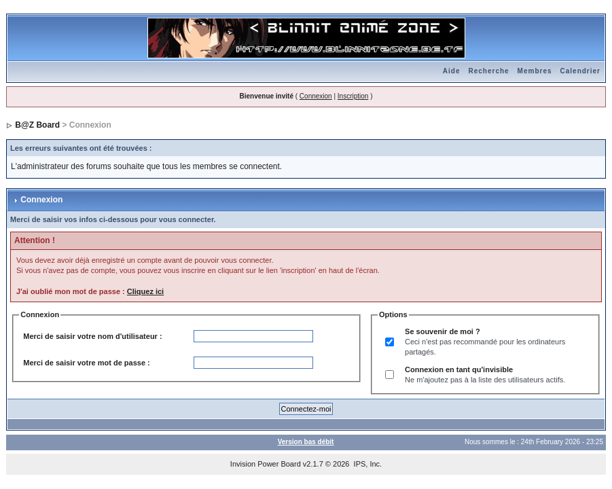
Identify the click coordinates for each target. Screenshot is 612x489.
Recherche (488, 71)
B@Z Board (37, 125)
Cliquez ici (145, 291)
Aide (452, 71)
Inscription (353, 96)
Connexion (316, 96)
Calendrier (580, 71)
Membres (535, 71)
